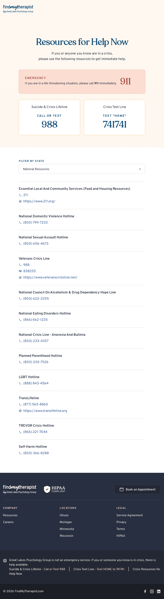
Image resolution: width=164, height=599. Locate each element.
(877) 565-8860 (35, 404)
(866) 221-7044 (35, 432)
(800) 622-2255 (36, 299)
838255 (29, 271)
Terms (120, 529)
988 (26, 265)
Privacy (121, 522)
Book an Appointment (140, 490)
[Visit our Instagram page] (152, 591)
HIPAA (120, 536)
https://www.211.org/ (39, 201)
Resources (10, 515)
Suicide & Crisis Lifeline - (37, 569)
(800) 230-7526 (35, 362)
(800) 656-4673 (35, 244)
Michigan (66, 522)
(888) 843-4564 (35, 383)
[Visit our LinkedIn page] (158, 591)
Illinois (64, 515)
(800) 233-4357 (35, 341)
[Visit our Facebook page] (145, 591)
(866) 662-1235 (35, 320)
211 (25, 195)
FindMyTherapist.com (29, 591)
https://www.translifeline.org (45, 411)
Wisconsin (66, 536)
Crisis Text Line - (99, 569)
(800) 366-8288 (36, 453)
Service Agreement (129, 515)
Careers (8, 522)
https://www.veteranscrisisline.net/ (50, 277)
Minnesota (67, 529)
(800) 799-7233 (35, 223)
